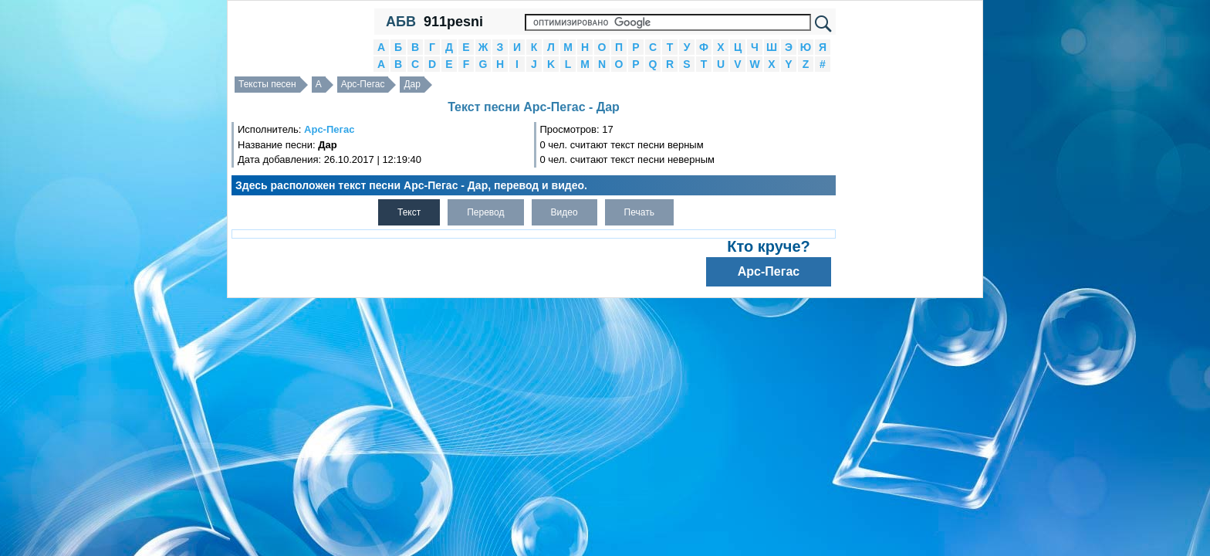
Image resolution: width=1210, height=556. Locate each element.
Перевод (485, 212)
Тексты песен (267, 84)
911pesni (453, 21)
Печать (639, 212)
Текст (409, 212)
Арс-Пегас (363, 84)
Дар (412, 84)
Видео (564, 212)
